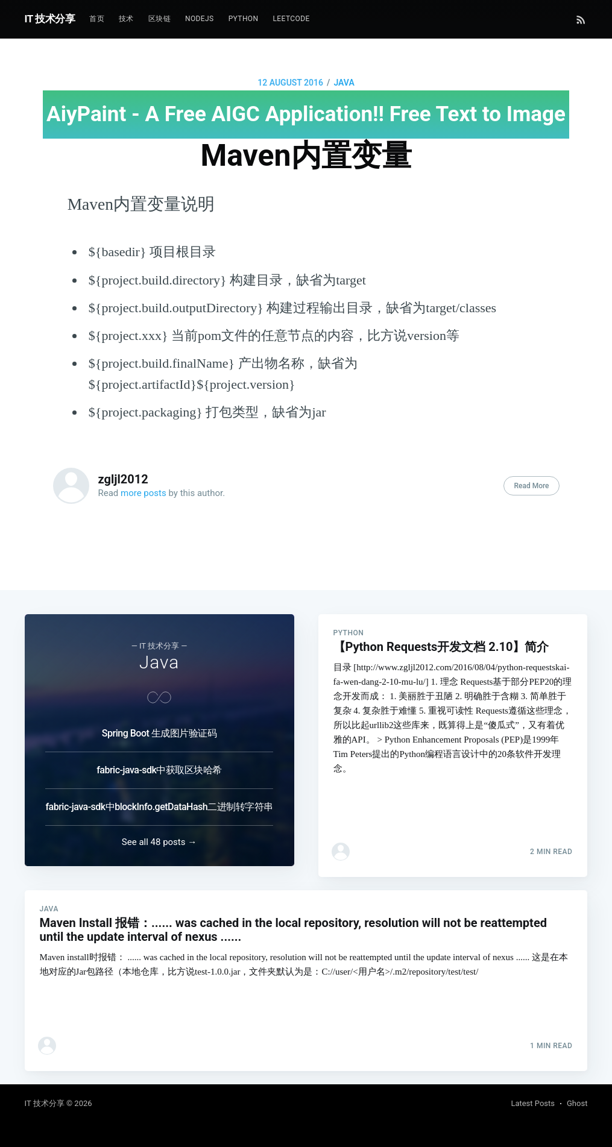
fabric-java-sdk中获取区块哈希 (159, 759)
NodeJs (199, 18)
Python (244, 18)
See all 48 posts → (159, 831)
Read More (531, 486)
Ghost (577, 1103)
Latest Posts (533, 1103)
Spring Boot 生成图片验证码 (159, 722)
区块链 (159, 18)
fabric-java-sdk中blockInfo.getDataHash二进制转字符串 (159, 796)
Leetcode (291, 18)
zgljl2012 (123, 479)
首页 (96, 18)
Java (343, 82)
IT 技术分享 (50, 19)
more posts (143, 493)
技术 (126, 18)
